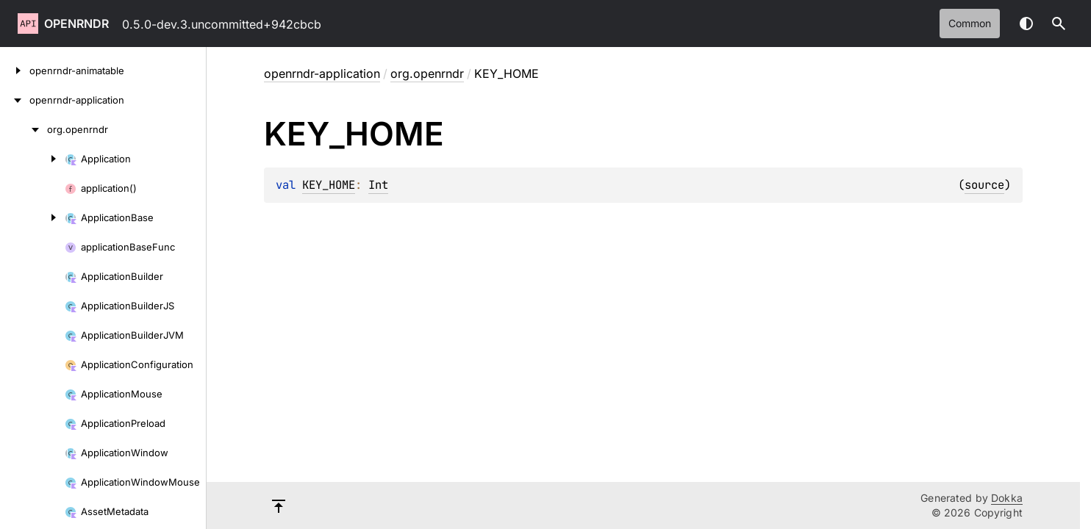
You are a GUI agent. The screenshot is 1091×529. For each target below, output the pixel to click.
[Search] (1058, 23)
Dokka (1007, 498)
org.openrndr (427, 73)
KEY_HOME (328, 184)
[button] (1058, 23)
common (969, 23)
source (984, 184)
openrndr (76, 23)
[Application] (32, 158)
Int (378, 184)
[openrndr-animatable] (14, 70)
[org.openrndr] (23, 129)
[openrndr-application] (14, 100)
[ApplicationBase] (32, 217)
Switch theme (1026, 23)
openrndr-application (322, 73)
